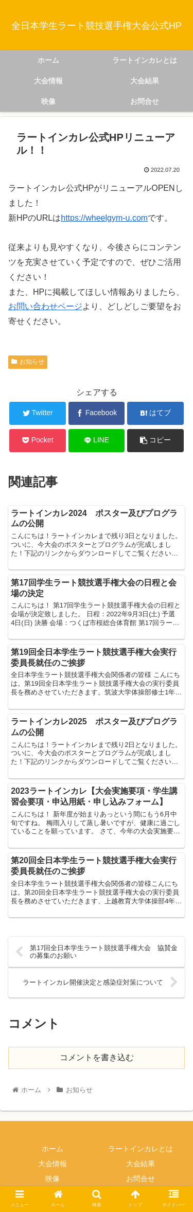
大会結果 (140, 1164)
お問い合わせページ (45, 306)
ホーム (52, 1149)
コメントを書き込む (97, 1057)
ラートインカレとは (140, 1149)
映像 (52, 1178)
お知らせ (27, 361)
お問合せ (140, 1178)
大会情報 (52, 1164)
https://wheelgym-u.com (104, 217)
